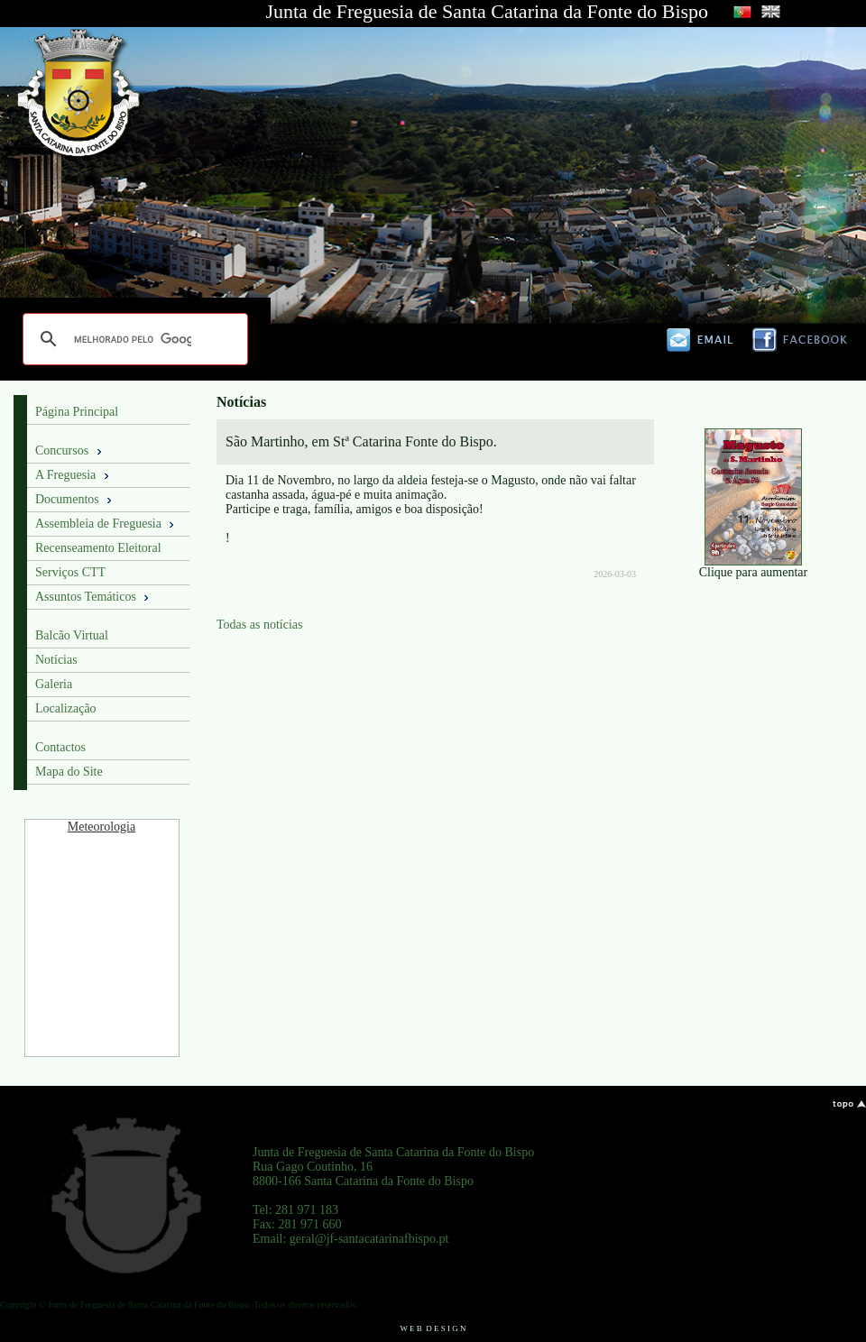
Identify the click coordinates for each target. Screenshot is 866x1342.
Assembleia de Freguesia (106, 524)
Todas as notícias (259, 624)
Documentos (75, 499)
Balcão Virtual (71, 635)
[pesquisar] (132, 339)
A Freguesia (73, 475)
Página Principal (76, 411)
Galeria (53, 684)
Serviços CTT (70, 572)
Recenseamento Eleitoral (98, 548)
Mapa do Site (69, 771)
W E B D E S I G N (432, 1328)
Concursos (70, 451)
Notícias (56, 659)
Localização (66, 708)
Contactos (60, 747)
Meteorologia (101, 826)
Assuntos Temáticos (93, 597)
